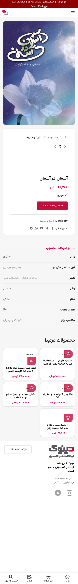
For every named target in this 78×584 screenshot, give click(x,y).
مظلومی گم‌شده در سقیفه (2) (57, 396)
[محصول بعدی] (55, 146)
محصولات (52, 137)
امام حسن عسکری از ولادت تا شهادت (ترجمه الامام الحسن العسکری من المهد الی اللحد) (20, 373)
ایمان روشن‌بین (12, 267)
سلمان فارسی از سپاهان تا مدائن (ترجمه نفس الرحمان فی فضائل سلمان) (57, 364)
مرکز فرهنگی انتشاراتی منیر (20, 278)
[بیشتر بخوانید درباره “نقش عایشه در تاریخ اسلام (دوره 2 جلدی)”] (31, 387)
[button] (68, 418)
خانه (65, 137)
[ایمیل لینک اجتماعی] (41, 228)
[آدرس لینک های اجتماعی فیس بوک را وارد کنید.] (52, 228)
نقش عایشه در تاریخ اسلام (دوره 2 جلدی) (20, 396)
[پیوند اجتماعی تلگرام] (31, 228)
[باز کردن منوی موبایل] (73, 13)
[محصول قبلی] (65, 146)
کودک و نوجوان (12, 320)
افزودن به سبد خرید (52, 206)
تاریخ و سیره (33, 137)
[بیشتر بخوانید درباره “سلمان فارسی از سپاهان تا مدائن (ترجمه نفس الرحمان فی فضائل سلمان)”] (68, 353)
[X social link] (47, 228)
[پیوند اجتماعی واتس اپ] (36, 228)
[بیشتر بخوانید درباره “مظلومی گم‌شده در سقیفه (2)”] (68, 387)
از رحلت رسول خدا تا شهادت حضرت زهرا (57, 426)
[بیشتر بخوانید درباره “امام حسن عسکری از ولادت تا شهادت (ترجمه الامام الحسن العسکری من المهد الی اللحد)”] (31, 361)
